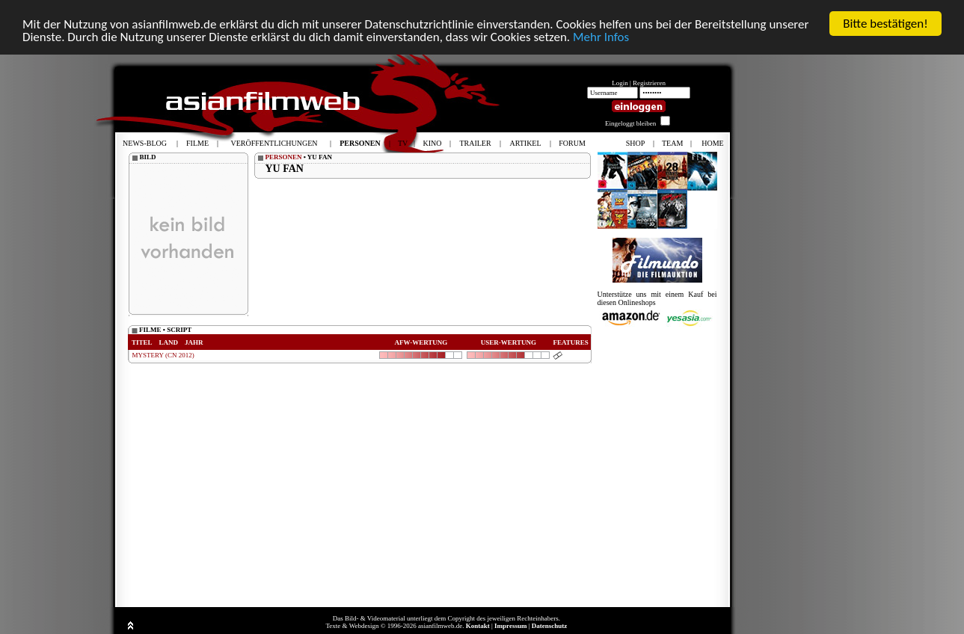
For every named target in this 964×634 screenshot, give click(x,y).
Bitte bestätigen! (885, 23)
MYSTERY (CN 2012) (163, 355)
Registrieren (649, 83)
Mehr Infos (601, 36)
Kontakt (478, 626)
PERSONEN (283, 157)
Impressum (510, 626)
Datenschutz (550, 626)
